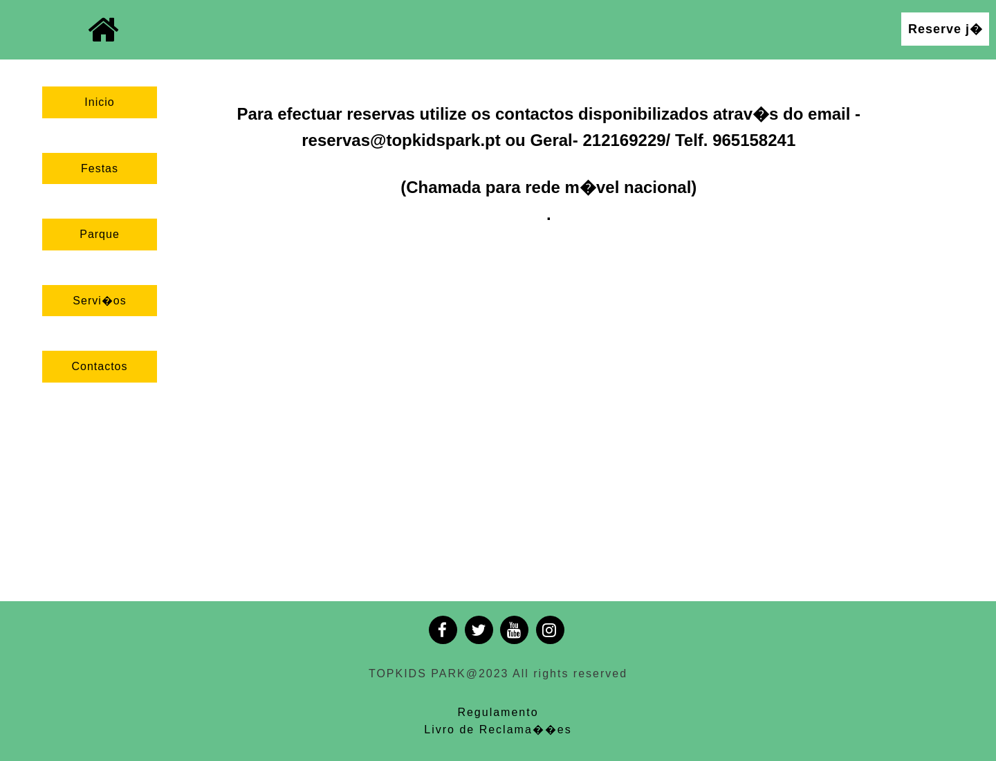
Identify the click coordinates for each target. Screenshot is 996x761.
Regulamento (497, 712)
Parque (100, 234)
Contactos (99, 366)
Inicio (99, 102)
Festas (99, 168)
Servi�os (99, 300)
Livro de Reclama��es (497, 729)
